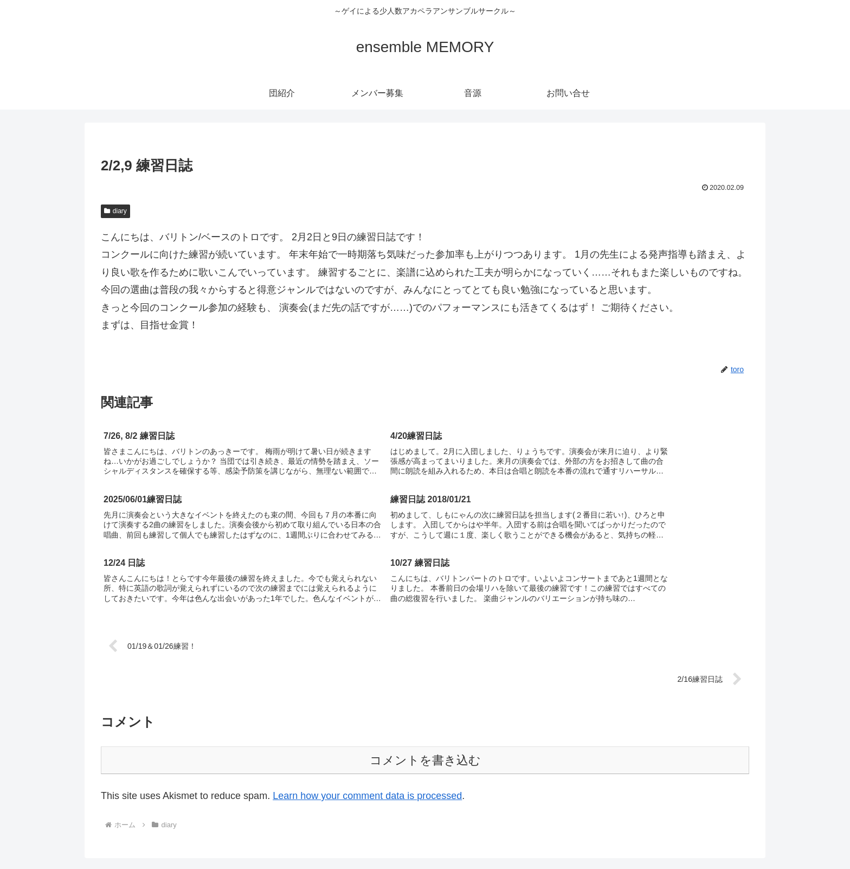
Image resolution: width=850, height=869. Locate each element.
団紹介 (611, 835)
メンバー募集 (656, 835)
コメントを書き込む (425, 698)
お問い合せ (736, 835)
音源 (698, 835)
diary (115, 211)
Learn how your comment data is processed (367, 734)
